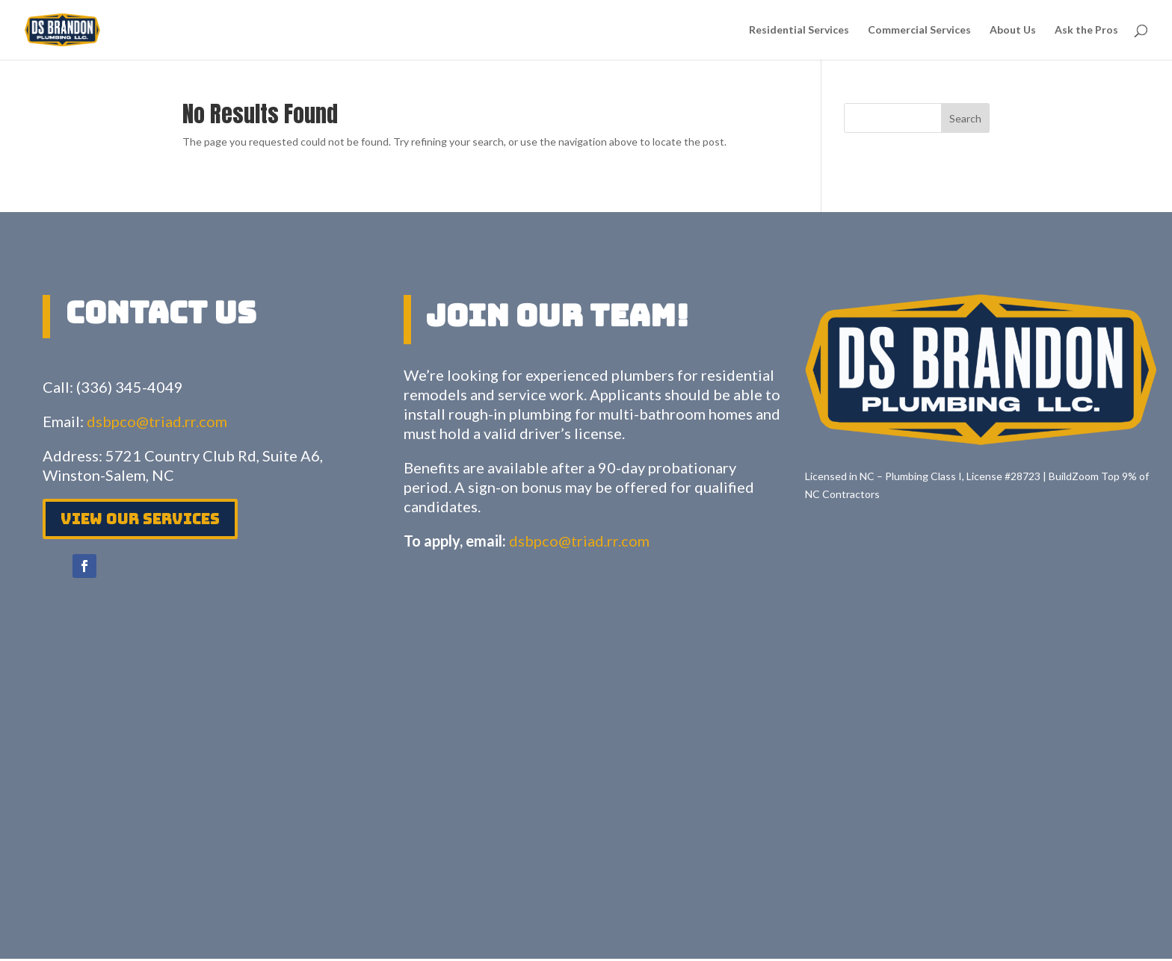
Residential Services (799, 30)
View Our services (140, 519)
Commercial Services (919, 30)
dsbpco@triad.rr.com (157, 421)
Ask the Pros (1086, 30)
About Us (1013, 30)
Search (965, 118)
